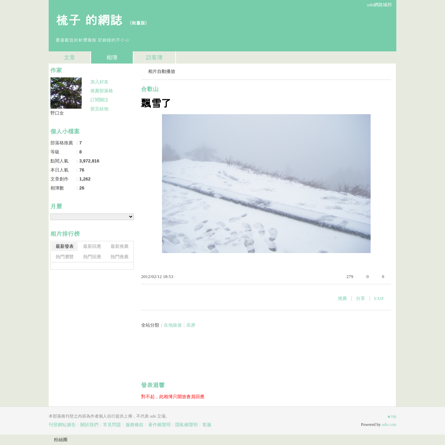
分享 (360, 298)
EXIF (379, 298)
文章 (69, 57)
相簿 (112, 57)
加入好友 (99, 81)
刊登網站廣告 (62, 424)
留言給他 (99, 108)
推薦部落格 (101, 90)
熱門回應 (92, 256)
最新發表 (65, 246)
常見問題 (112, 424)
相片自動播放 (161, 71)
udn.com (389, 424)
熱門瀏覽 (65, 256)
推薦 (342, 298)
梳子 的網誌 (89, 19)
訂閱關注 (99, 99)
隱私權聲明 (186, 424)
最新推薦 (120, 246)
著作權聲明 (159, 424)
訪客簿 (154, 57)
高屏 (190, 325)
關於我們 (89, 424)
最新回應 (92, 246)
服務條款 (135, 424)
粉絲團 (60, 439)
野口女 (57, 113)
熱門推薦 (120, 256)
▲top (391, 416)
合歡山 (150, 89)
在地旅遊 (173, 325)
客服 (206, 424)
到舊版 (138, 22)
